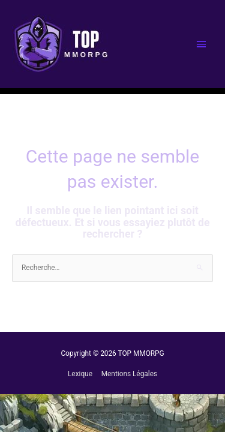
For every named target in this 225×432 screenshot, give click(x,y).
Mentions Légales (129, 374)
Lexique (80, 374)
